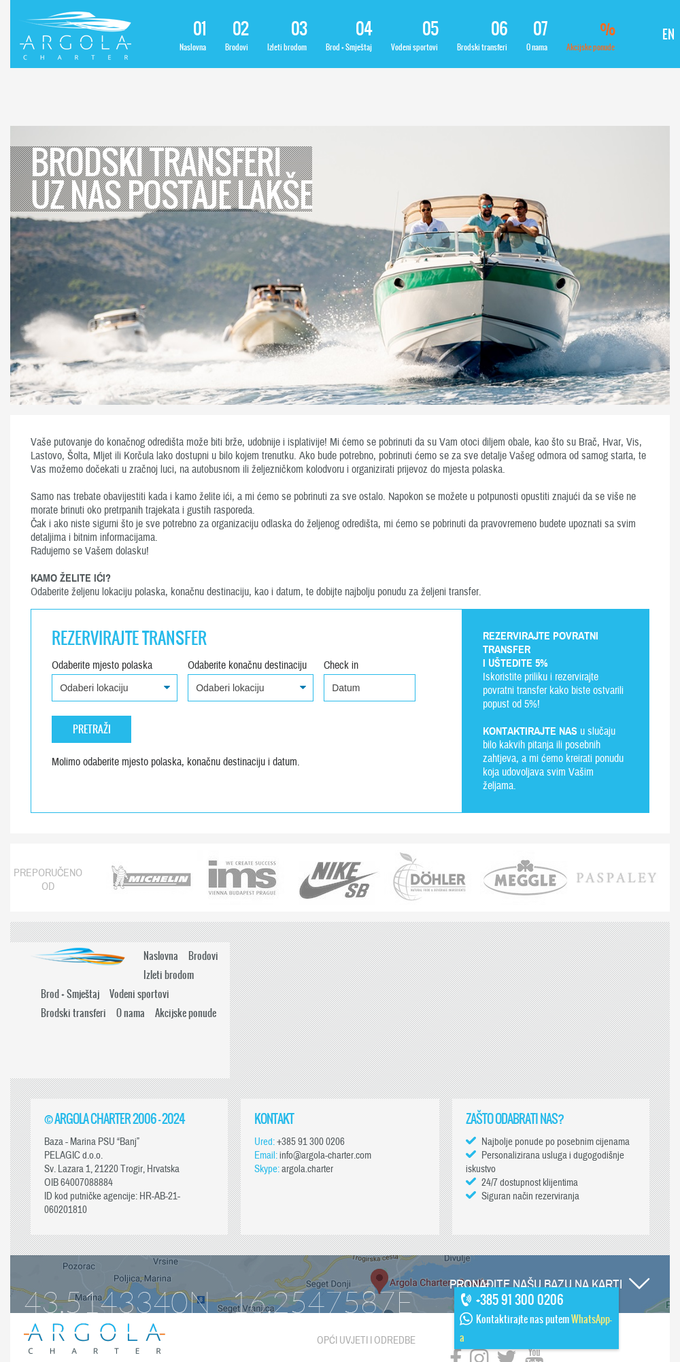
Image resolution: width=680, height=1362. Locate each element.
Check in (341, 665)
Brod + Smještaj (349, 35)
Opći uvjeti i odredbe (366, 1340)
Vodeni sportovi (414, 35)
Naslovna (193, 35)
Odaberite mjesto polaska (102, 665)
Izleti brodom (287, 35)
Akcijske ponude (590, 35)
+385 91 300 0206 (311, 1141)
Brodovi (236, 35)
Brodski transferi (482, 35)
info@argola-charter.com (325, 1155)
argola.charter (307, 1169)
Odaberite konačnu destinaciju (247, 665)
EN (668, 34)
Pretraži (92, 729)
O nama (536, 35)
